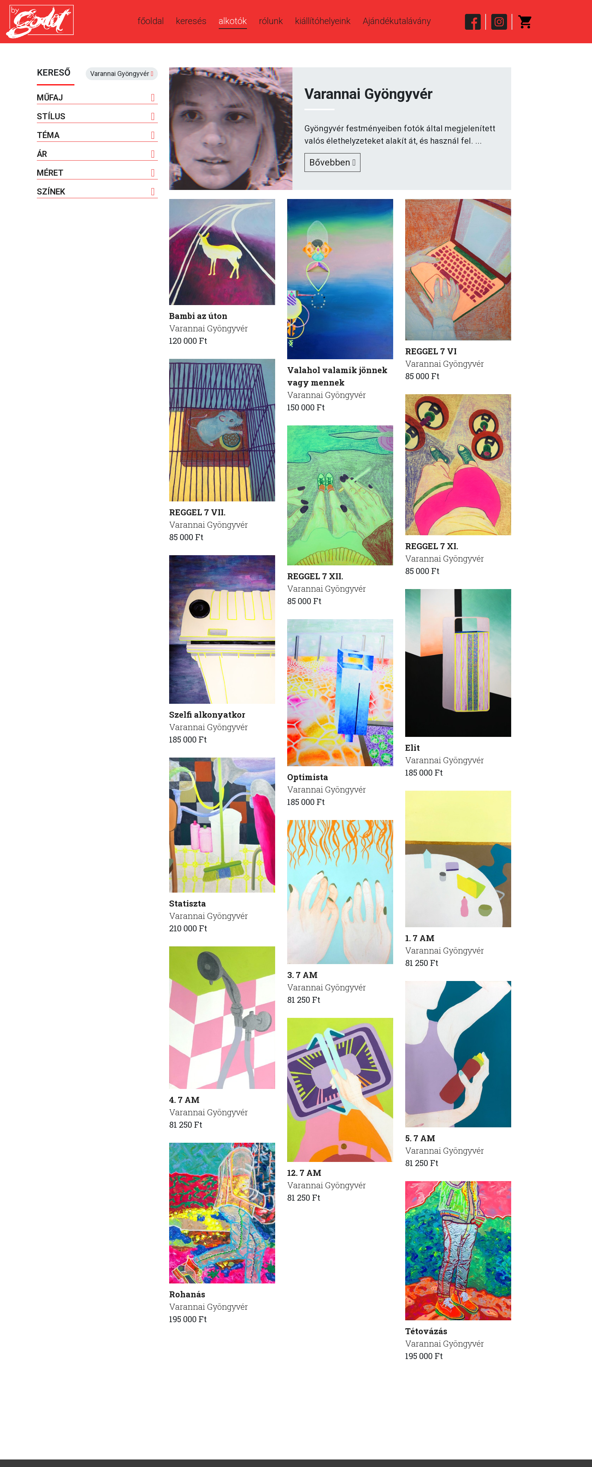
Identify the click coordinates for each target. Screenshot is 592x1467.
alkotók (233, 21)
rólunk (271, 21)
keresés (191, 21)
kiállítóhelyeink (323, 21)
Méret (96, 173)
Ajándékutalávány (397, 21)
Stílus (96, 116)
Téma (96, 135)
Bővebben (332, 162)
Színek (96, 191)
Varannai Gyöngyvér (208, 328)
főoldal (151, 21)
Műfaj (96, 97)
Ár (96, 154)
